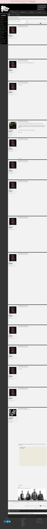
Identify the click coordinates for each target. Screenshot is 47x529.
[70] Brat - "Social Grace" (3, 35)
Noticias (22, 519)
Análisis (22, 520)
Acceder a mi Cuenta (42, 6)
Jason (17, 19)
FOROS (39, 12)
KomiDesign (33, 515)
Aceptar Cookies (23, 2)
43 (39, 23)
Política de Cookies (39, 522)
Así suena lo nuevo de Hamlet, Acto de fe (3, 26)
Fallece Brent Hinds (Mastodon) (3, 19)
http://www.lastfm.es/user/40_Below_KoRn (24, 488)
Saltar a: (36, 507)
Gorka (19, 19)
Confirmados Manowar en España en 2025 (3, 40)
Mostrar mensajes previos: (19, 502)
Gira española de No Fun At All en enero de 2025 (3, 42)
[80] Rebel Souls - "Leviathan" (3, 24)
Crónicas (22, 522)
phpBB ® (25, 515)
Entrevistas (23, 521)
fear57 (15, 19)
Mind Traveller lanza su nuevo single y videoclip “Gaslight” (3, 22)
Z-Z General (17, 14)
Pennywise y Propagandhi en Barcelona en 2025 (3, 37)
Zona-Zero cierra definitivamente (2, 17)
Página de (31, 23)
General (12, 14)
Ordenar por (31, 502)
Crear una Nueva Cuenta (42, 7)
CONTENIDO (14, 12)
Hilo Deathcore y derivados (13, 17)
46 (43, 23)
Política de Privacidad (39, 521)
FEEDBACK (32, 12)
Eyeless (10, 34)
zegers (13, 19)
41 (36, 23)
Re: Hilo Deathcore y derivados (22, 25)
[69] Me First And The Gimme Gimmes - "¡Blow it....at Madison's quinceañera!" (3, 32)
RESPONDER (11, 21)
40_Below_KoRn (11, 417)
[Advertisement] (23, 7)
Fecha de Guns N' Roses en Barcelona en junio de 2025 (3, 29)
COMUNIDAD (23, 12)
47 (44, 23)
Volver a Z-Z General (12, 507)
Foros (22, 525)
